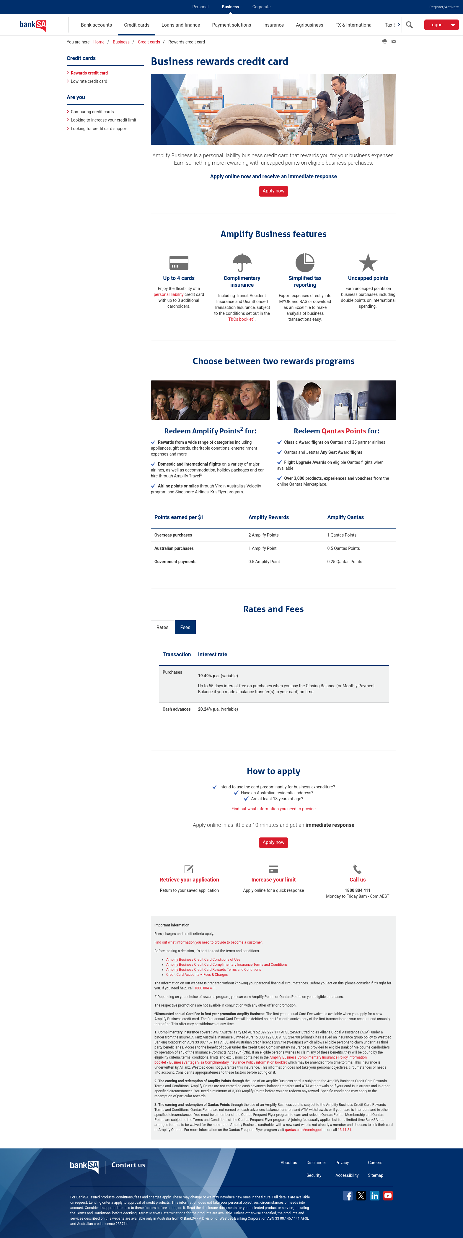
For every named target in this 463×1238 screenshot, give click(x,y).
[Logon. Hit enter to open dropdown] (441, 25)
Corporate (261, 6)
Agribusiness (309, 25)
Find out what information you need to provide (273, 808)
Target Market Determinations (161, 1212)
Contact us (128, 1164)
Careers (375, 1161)
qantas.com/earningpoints (305, 1129)
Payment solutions (231, 25)
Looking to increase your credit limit (103, 119)
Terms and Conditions (93, 1212)
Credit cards (136, 25)
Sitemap (375, 1174)
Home (99, 42)
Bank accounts (96, 25)
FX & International (354, 25)
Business (230, 6)
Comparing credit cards (92, 110)
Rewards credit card (89, 71)
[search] (411, 25)
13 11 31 (344, 1129)
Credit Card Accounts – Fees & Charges (197, 974)
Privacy (342, 1161)
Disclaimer (316, 1161)
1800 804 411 (205, 987)
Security (314, 1174)
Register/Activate (444, 7)
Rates (162, 626)
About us (289, 1161)
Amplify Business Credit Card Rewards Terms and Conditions (213, 969)
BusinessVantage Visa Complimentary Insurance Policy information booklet (228, 1061)
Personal (200, 6)
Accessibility (346, 1174)
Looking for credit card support (99, 127)
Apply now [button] (274, 190)
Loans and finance (181, 25)
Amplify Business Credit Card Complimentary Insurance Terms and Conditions (227, 964)
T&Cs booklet (240, 318)
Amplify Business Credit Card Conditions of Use (203, 959)
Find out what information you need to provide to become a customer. (208, 941)
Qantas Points (344, 430)
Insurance (273, 25)
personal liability (168, 293)
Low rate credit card (89, 80)
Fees (185, 626)
